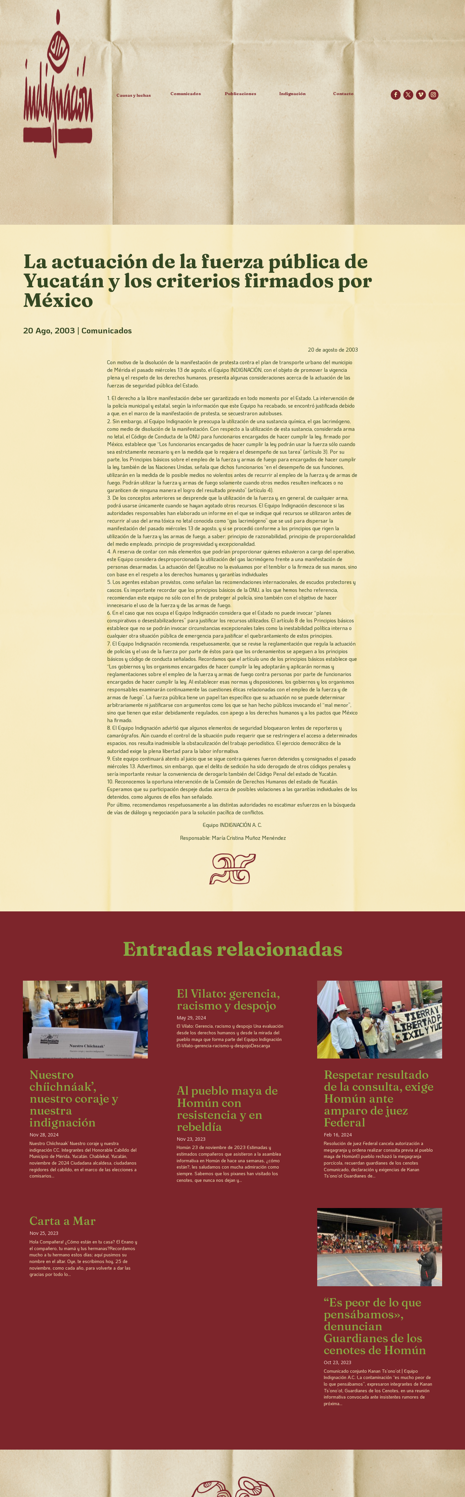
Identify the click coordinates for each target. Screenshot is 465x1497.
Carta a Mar (62, 1221)
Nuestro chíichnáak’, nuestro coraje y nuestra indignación (73, 1098)
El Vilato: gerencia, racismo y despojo (228, 999)
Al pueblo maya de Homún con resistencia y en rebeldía (227, 1108)
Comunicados (107, 330)
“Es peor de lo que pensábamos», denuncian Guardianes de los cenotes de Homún (375, 1326)
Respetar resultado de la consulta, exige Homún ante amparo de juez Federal (379, 1098)
